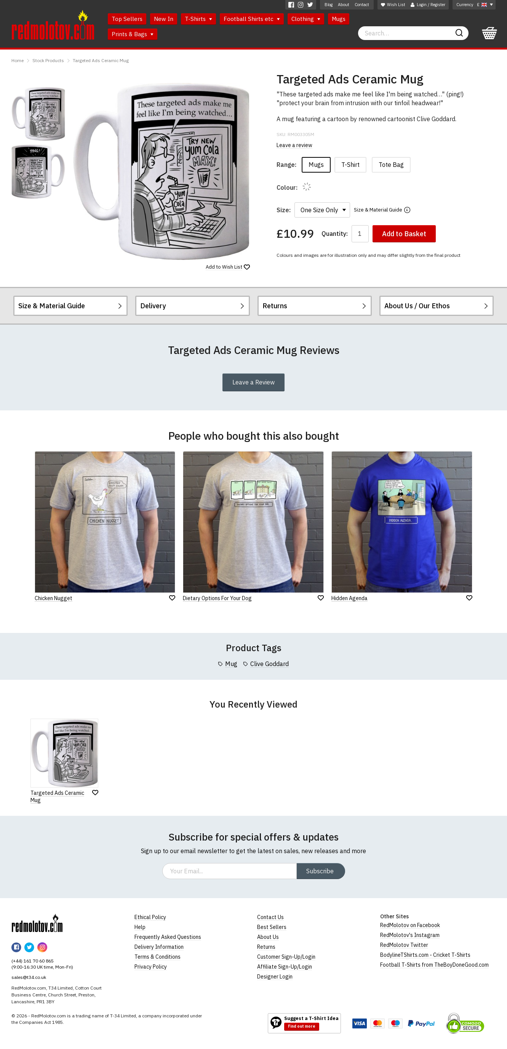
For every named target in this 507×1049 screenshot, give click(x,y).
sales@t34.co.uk (28, 977)
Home (17, 60)
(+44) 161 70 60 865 (32, 961)
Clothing (305, 18)
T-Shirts (198, 18)
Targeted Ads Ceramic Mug (101, 60)
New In (163, 18)
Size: (284, 210)
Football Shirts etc (252, 18)
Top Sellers (127, 18)
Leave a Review (253, 382)
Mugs (338, 18)
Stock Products (48, 60)
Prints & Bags (133, 34)
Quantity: (334, 233)
